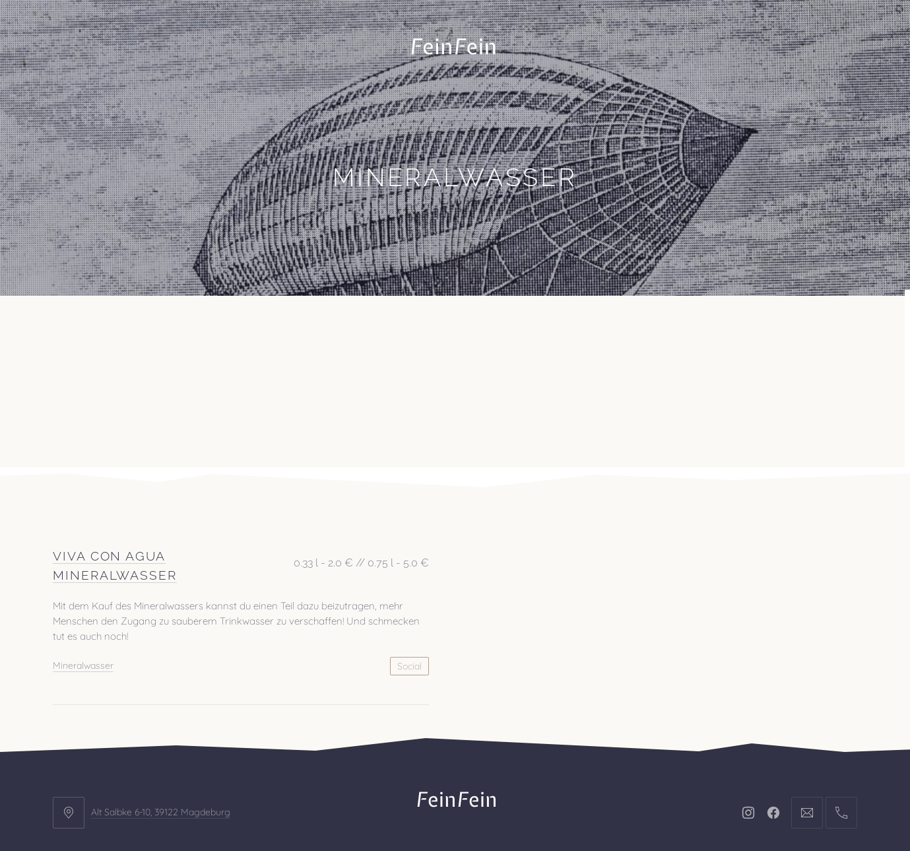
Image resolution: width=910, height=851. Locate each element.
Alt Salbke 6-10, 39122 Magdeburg (160, 706)
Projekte (148, 329)
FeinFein (471, 803)
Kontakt (348, 329)
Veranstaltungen (249, 329)
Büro (81, 329)
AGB (579, 762)
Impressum (424, 762)
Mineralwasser (83, 560)
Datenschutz (511, 762)
